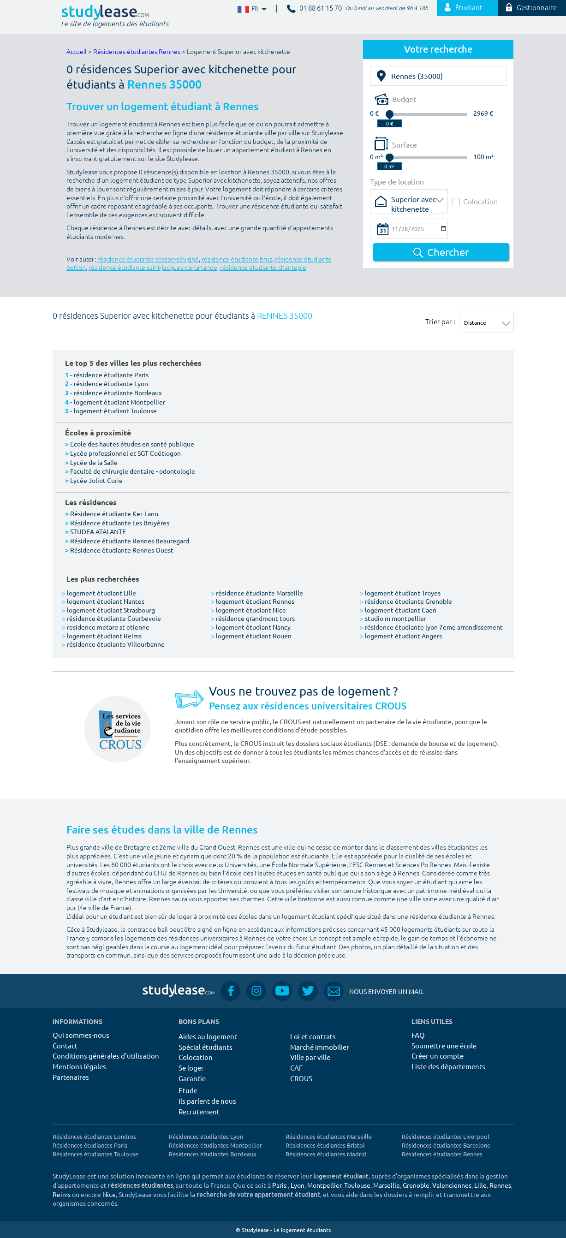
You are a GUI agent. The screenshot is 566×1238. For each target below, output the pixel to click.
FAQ (418, 1034)
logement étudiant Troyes (400, 593)
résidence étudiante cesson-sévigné (148, 259)
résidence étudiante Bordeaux (118, 392)
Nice (109, 1194)
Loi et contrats (313, 1036)
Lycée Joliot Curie (96, 480)
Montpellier (324, 1185)
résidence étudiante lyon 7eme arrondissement (431, 627)
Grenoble (416, 1185)
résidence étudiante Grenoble (406, 601)
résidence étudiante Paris (111, 374)
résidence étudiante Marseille (257, 593)
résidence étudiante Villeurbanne (113, 644)
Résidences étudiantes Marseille (329, 1136)
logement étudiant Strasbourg (108, 610)
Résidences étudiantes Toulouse (95, 1154)
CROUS (301, 1078)
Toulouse (357, 1185)
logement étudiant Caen (398, 610)
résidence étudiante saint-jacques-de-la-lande (153, 268)
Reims (62, 1194)
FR (251, 9)
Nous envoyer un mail (373, 991)
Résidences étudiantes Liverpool (445, 1136)
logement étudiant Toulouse (115, 410)
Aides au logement (208, 1036)
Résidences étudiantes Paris (90, 1145)
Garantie (192, 1078)
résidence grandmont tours (253, 618)
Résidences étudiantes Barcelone (446, 1145)
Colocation (475, 201)
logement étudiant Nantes (103, 601)
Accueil (76, 52)
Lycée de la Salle (94, 462)
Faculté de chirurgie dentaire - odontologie (132, 471)
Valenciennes (451, 1185)
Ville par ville (310, 1057)
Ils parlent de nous (207, 1100)
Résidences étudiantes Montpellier (215, 1145)
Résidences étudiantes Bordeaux (212, 1154)
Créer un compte (437, 1055)
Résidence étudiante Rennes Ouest (121, 550)
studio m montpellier (393, 618)
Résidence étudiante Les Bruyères (119, 522)
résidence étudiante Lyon (111, 383)
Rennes (500, 1185)
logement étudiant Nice (248, 610)
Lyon (297, 1185)
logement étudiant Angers (401, 635)
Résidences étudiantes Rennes (136, 52)
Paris (279, 1185)
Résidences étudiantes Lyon (206, 1136)
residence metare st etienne (105, 627)
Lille (480, 1185)
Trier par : (440, 321)
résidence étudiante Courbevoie (111, 618)
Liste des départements (448, 1066)
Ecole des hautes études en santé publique (132, 444)
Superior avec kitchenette (413, 201)
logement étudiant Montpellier (119, 402)
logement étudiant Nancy (251, 627)
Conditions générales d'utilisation (106, 1055)
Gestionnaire (531, 7)
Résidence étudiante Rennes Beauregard (129, 540)
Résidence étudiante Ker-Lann (114, 513)
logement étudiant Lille (99, 593)
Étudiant (464, 7)
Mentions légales (79, 1066)
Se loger (191, 1067)
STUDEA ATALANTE (98, 531)
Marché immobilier (319, 1046)
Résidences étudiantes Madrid (326, 1154)
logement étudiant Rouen (251, 635)
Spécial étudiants (205, 1046)
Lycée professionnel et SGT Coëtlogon (125, 453)
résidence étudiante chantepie (263, 268)
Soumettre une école (444, 1045)
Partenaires (71, 1076)
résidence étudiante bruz (237, 259)
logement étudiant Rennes (252, 601)
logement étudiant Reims (102, 635)
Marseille (386, 1185)
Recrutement (199, 1111)
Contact (65, 1045)
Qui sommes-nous (81, 1034)
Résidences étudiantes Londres (94, 1136)
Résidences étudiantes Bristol (325, 1145)
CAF (296, 1067)
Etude (188, 1090)
